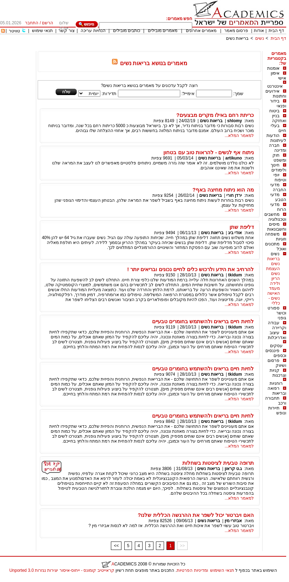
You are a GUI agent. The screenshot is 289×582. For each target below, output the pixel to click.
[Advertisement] (158, 48)
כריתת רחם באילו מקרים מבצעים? (215, 115)
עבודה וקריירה (277, 325)
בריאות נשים (237, 38)
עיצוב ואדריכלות (277, 335)
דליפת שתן (241, 227)
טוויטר (14, 31)
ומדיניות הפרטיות (192, 570)
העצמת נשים (273, 271)
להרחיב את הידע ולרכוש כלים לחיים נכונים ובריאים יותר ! (190, 269)
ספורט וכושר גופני (277, 313)
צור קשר (66, 30)
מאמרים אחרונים (201, 30)
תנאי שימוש (42, 30)
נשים (259, 38)
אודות (259, 30)
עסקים (276, 345)
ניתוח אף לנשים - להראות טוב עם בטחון (208, 152)
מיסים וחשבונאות (276, 227)
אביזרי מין (233, 520)
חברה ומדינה (277, 148)
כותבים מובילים (126, 30)
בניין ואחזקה (279, 118)
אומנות (273, 68)
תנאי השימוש (222, 570)
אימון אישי (278, 76)
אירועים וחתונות (275, 94)
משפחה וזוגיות (275, 237)
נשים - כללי (274, 301)
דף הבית (276, 30)
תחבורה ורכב (275, 401)
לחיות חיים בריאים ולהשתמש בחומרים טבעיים (203, 321)
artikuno (233, 158)
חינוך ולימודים (278, 168)
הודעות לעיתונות (276, 138)
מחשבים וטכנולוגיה (275, 217)
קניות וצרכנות (278, 373)
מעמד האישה (273, 291)
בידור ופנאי (278, 103)
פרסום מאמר (236, 30)
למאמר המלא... (239, 135)
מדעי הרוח (278, 207)
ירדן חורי (234, 195)
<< (116, 545)
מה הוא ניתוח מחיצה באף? (223, 190)
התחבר (31, 22)
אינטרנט (275, 86)
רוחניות (276, 383)
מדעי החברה (278, 187)
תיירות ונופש (277, 410)
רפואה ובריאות (277, 391)
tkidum (235, 275)
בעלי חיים (278, 128)
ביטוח (274, 110)
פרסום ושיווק (277, 363)
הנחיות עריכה (93, 30)
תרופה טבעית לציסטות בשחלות (218, 463)
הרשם (47, 22)
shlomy (234, 120)
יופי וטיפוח (280, 177)
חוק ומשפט (279, 158)
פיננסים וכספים (275, 353)
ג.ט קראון (233, 468)
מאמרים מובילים (162, 30)
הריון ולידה (275, 281)
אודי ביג (235, 232)
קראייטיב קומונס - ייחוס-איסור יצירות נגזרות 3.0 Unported (61, 570)
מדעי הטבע (278, 197)
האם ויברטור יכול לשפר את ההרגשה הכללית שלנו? (195, 515)
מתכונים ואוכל (275, 246)
